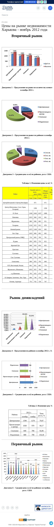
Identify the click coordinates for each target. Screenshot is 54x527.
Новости (5, 15)
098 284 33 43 (30, 2)
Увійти (27, 515)
